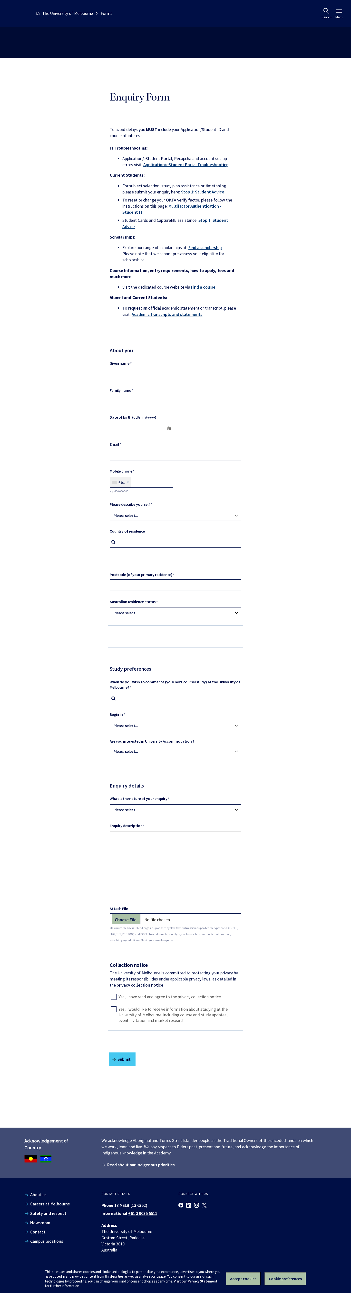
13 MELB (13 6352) (130, 1205)
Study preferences (130, 668)
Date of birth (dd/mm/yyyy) (133, 417)
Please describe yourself (130, 504)
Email (114, 444)
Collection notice (129, 964)
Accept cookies (243, 1278)
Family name (120, 390)
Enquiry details (127, 785)
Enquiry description (126, 825)
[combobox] (120, 482)
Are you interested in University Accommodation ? (152, 741)
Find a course (203, 287)
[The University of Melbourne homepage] (17, 13)
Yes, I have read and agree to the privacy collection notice (169, 997)
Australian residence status (133, 601)
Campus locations (46, 1241)
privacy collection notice (140, 985)
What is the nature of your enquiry (138, 798)
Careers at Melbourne (50, 1204)
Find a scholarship (205, 247)
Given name (119, 363)
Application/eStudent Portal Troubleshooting (186, 164)
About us (38, 1194)
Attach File (119, 908)
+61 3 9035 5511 (142, 1213)
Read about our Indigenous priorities (141, 1165)
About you (121, 350)
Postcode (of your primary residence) (141, 574)
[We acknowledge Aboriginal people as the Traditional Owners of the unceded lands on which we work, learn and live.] (46, 1159)
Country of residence (127, 531)
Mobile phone (121, 471)
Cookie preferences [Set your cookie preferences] (285, 1278)
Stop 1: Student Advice (202, 192)
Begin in (116, 714)
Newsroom (40, 1222)
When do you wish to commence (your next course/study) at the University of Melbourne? (175, 684)
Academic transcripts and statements (167, 314)
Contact (38, 1232)
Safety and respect (48, 1213)
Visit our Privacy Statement (195, 1281)
